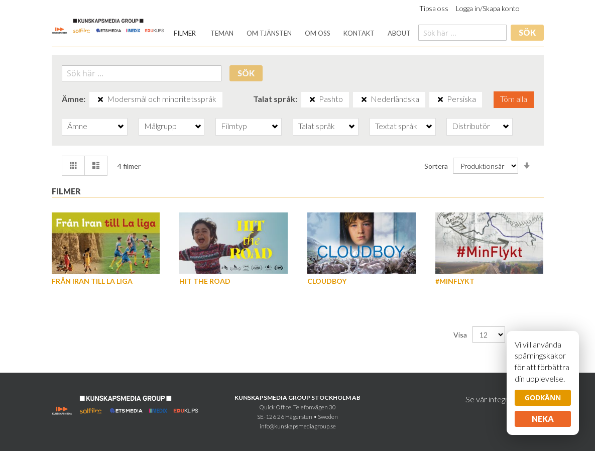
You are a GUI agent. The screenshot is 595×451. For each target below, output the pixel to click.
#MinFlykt (454, 281)
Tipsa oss (433, 8)
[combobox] (462, 33)
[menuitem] (185, 33)
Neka (543, 418)
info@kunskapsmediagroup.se (298, 426)
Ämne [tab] (77, 126)
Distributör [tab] (471, 126)
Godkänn (543, 397)
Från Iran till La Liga (92, 281)
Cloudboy (326, 281)
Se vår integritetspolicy (504, 399)
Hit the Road (204, 281)
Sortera (436, 165)
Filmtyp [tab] (234, 126)
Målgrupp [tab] (160, 126)
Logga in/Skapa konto (488, 8)
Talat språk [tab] (316, 126)
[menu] (292, 33)
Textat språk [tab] (396, 126)
